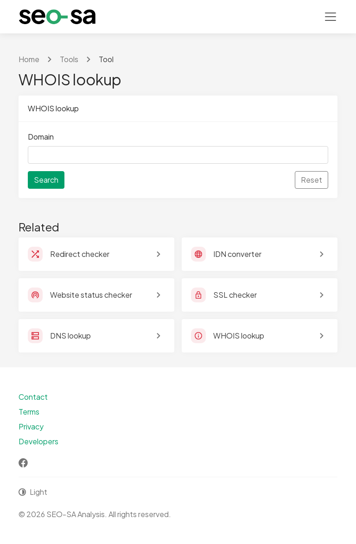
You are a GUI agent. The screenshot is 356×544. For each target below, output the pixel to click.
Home (29, 59)
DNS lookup (70, 335)
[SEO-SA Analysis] (57, 16)
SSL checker (235, 295)
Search (46, 180)
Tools (69, 59)
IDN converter (237, 254)
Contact (33, 397)
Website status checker (91, 295)
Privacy (31, 426)
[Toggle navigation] (330, 17)
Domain (41, 136)
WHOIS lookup (238, 335)
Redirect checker (79, 254)
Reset (311, 180)
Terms (29, 411)
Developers (38, 441)
